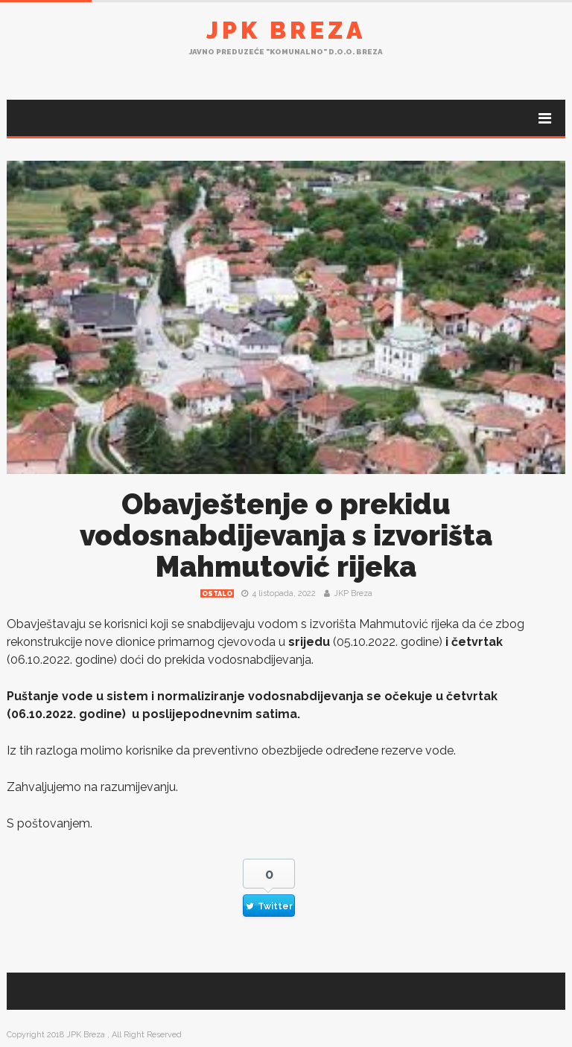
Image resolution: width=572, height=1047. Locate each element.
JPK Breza (286, 30)
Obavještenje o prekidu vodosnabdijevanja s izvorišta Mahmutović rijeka (286, 535)
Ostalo (217, 594)
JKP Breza (353, 593)
